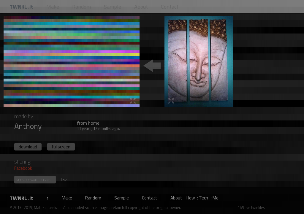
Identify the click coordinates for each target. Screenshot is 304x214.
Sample (121, 197)
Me (215, 197)
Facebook (23, 168)
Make (67, 197)
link (63, 180)
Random (93, 197)
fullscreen (61, 146)
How (190, 197)
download (28, 146)
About (176, 197)
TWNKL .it (21, 198)
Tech (203, 197)
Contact (149, 197)
